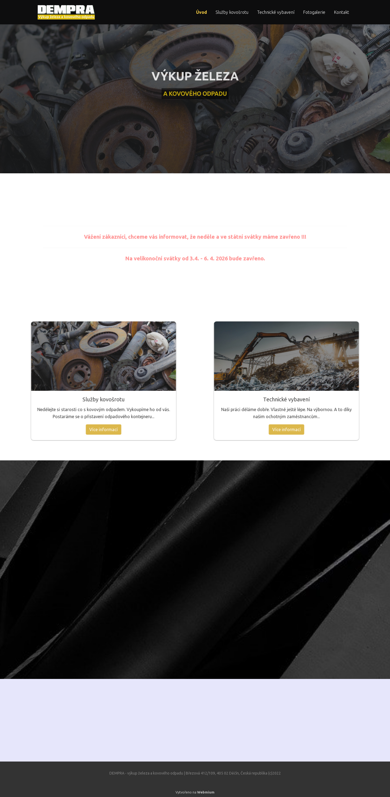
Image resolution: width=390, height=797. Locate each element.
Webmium (205, 792)
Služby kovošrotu (232, 12)
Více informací (29, 429)
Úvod (201, 12)
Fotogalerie (314, 12)
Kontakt (341, 12)
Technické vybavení (275, 12)
